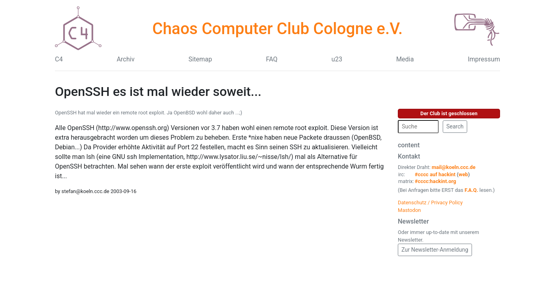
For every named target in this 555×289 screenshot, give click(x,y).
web (463, 174)
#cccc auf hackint (435, 174)
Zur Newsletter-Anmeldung (434, 249)
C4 (59, 59)
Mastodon (409, 210)
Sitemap (200, 59)
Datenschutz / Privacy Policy (430, 202)
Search (455, 126)
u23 (337, 59)
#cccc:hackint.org (435, 181)
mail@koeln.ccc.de (453, 167)
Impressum (484, 59)
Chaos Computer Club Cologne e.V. (277, 28)
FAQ (272, 59)
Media (405, 59)
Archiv (126, 59)
